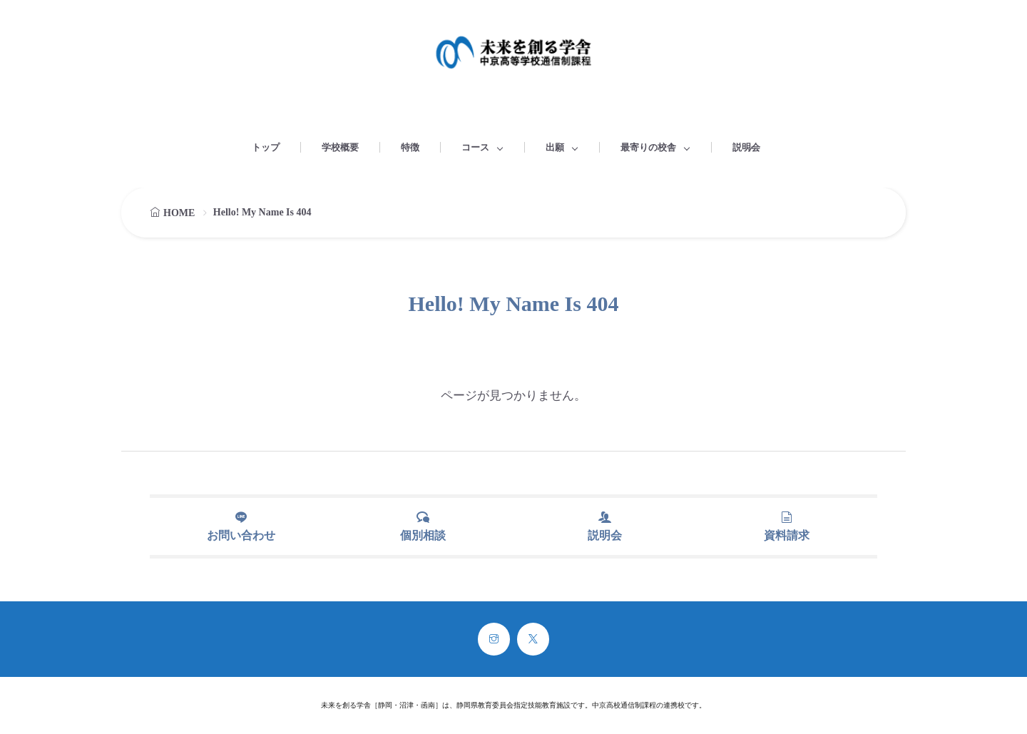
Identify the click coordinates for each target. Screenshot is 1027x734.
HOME (179, 213)
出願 (555, 147)
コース (475, 147)
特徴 (410, 147)
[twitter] (533, 639)
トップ (266, 147)
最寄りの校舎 (648, 147)
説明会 (746, 147)
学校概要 (340, 147)
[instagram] (494, 639)
